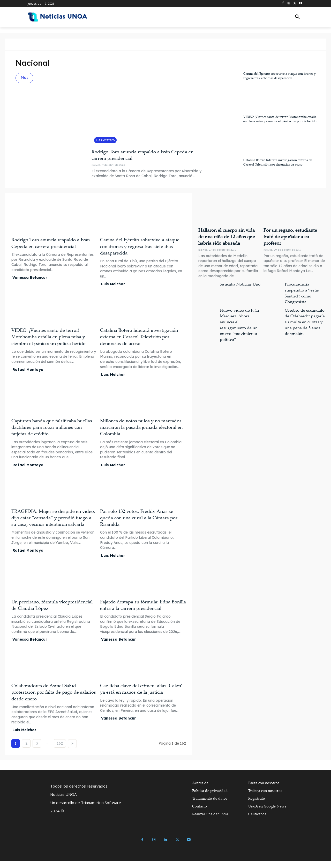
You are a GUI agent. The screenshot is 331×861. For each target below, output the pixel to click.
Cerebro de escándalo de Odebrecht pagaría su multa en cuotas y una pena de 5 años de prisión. (305, 315)
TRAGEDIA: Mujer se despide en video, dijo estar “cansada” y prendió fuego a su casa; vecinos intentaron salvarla (53, 517)
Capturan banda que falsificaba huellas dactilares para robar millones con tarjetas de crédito (51, 427)
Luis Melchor (113, 284)
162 (60, 743)
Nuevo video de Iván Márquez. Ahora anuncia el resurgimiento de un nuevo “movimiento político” (240, 315)
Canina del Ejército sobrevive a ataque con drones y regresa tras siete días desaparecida (279, 75)
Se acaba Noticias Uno (238, 281)
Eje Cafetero (105, 140)
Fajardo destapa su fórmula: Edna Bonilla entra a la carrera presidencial (143, 604)
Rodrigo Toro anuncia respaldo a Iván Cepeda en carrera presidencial (50, 242)
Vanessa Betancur (29, 277)
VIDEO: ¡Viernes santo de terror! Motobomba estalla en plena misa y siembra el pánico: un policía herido (280, 119)
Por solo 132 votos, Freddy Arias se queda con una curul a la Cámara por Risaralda (138, 517)
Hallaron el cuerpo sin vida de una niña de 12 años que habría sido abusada (226, 235)
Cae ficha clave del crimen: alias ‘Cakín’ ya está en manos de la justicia (141, 688)
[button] (297, 17)
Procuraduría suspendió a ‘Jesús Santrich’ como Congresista (304, 287)
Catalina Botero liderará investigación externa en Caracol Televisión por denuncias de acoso (277, 162)
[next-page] (72, 743)
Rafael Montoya (27, 369)
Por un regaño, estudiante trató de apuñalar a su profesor (292, 232)
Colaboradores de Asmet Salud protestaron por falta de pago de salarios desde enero (53, 691)
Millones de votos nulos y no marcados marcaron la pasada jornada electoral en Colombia (141, 427)
